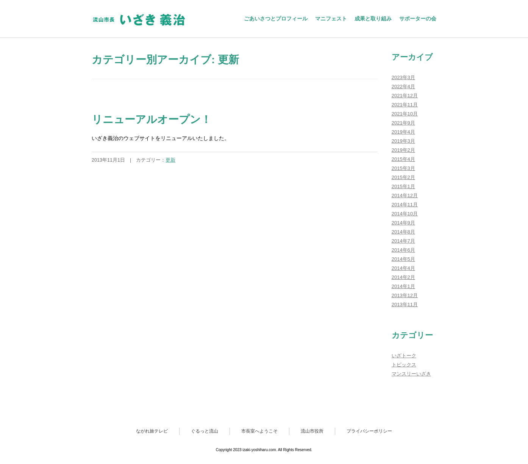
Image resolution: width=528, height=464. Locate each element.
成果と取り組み (373, 18)
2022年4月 (403, 86)
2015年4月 (403, 159)
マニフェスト (331, 18)
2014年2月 (403, 277)
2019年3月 (403, 141)
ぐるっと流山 (204, 431)
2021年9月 (403, 123)
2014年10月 (405, 213)
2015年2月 (403, 177)
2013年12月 (405, 295)
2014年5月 (403, 259)
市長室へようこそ (259, 431)
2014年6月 (403, 250)
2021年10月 (405, 114)
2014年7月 (403, 241)
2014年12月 (405, 195)
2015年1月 (403, 186)
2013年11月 (405, 304)
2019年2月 (403, 150)
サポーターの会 (417, 18)
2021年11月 (405, 104)
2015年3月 (403, 168)
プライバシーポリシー (369, 431)
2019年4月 (403, 132)
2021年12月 (405, 95)
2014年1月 (403, 286)
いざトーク (404, 355)
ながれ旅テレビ (152, 431)
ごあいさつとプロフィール (276, 18)
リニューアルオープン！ (151, 119)
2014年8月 (403, 232)
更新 (170, 160)
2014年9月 (403, 223)
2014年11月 (405, 204)
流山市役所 (312, 431)
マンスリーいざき (411, 374)
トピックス (404, 364)
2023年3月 (403, 77)
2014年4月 (403, 268)
